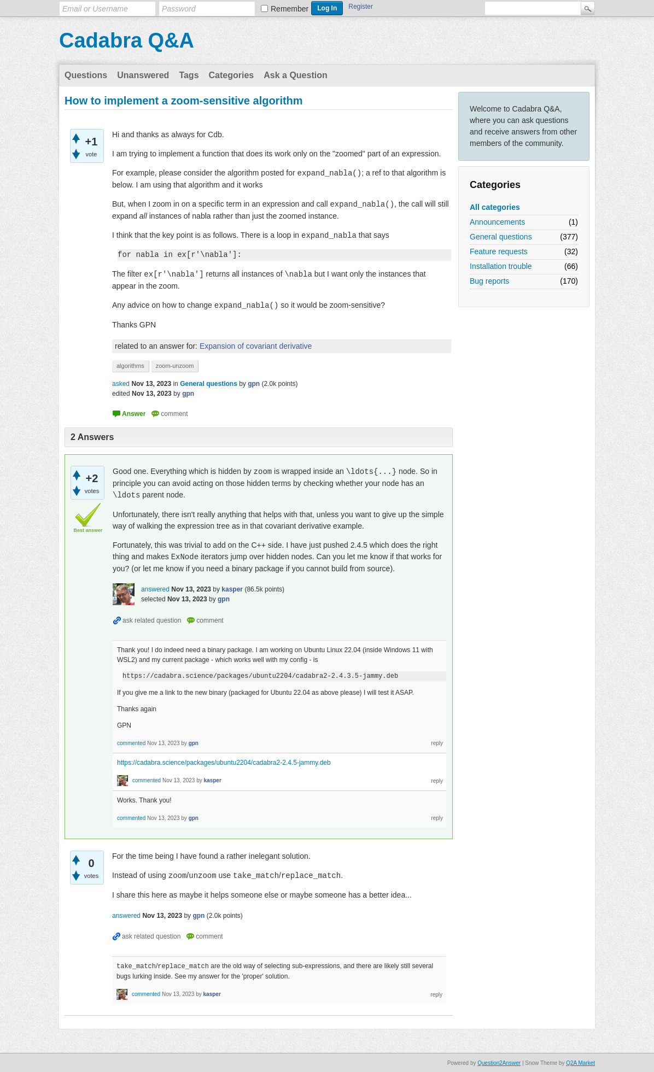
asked (121, 384)
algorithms (130, 365)
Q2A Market (580, 1062)
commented (131, 743)
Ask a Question (295, 75)
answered (155, 589)
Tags (188, 75)
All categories (495, 207)
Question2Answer (499, 1062)
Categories (231, 75)
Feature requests (499, 251)
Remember (289, 9)
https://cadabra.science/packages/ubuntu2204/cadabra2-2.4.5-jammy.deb (224, 762)
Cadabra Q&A (126, 40)
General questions (501, 236)
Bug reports (489, 281)
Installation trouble (501, 266)
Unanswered (143, 75)
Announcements (497, 222)
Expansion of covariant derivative (256, 346)
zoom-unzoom (175, 365)
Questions (86, 75)
